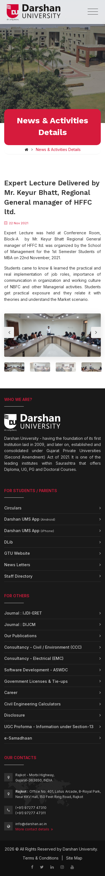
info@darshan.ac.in (31, 824)
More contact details (34, 829)
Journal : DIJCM (20, 624)
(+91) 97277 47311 (30, 813)
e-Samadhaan (18, 738)
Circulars (13, 508)
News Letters (17, 564)
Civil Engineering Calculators (32, 704)
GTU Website (17, 553)
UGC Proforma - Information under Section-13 (49, 726)
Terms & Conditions (41, 858)
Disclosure (14, 715)
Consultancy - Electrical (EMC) (34, 658)
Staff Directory (18, 576)
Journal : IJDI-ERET (23, 613)
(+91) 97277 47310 (30, 808)
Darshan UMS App (29, 519)
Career (10, 692)
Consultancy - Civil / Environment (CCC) (43, 647)
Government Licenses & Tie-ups (36, 681)
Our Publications (20, 635)
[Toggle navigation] (93, 11)
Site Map (74, 858)
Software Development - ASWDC (36, 669)
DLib (8, 542)
